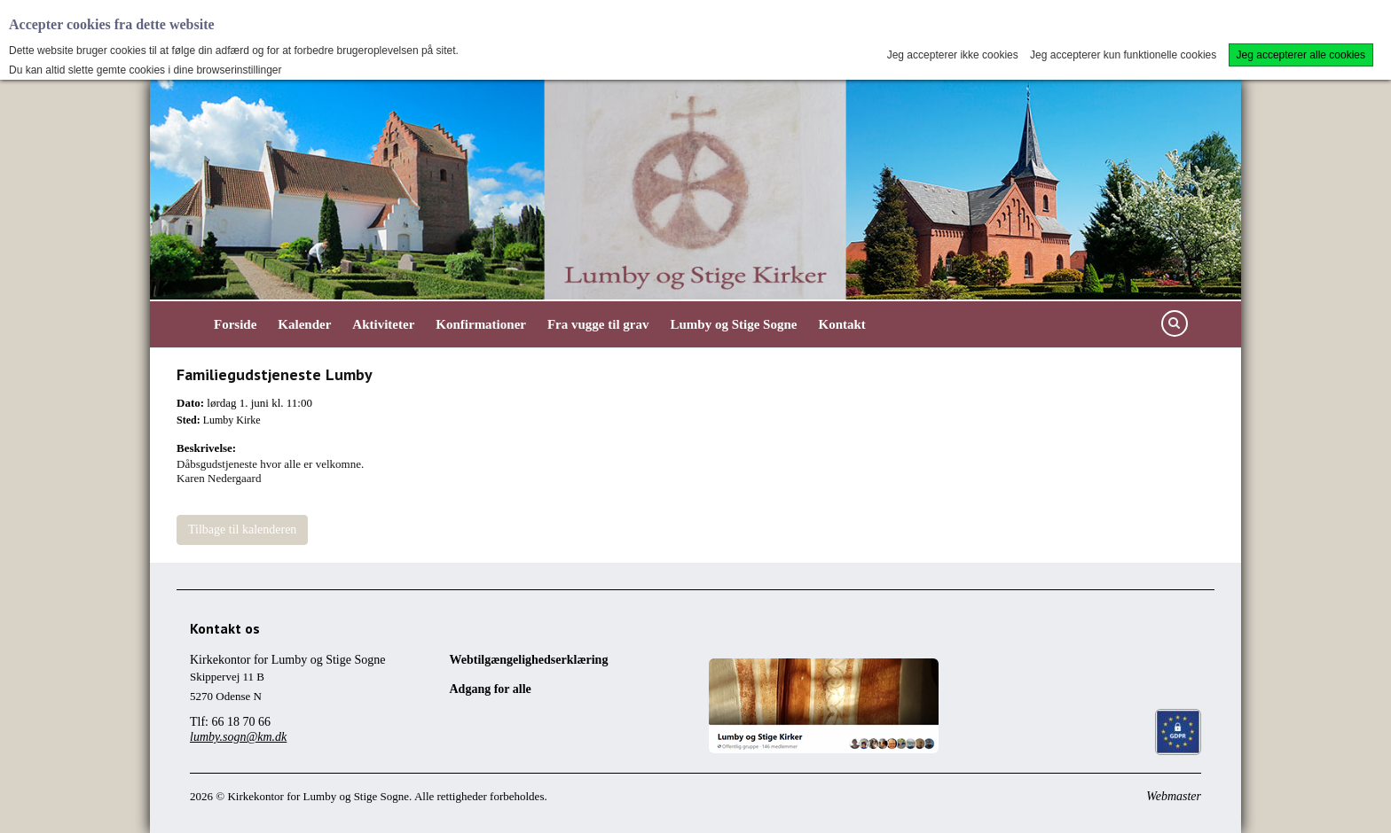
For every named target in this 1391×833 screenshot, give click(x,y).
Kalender (304, 324)
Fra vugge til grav (598, 324)
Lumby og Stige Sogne (734, 324)
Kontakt (841, 324)
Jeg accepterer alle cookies (1301, 55)
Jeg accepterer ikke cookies (952, 55)
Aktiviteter (383, 324)
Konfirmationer (481, 324)
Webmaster (1173, 796)
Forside (235, 324)
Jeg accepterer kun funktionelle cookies (1123, 55)
